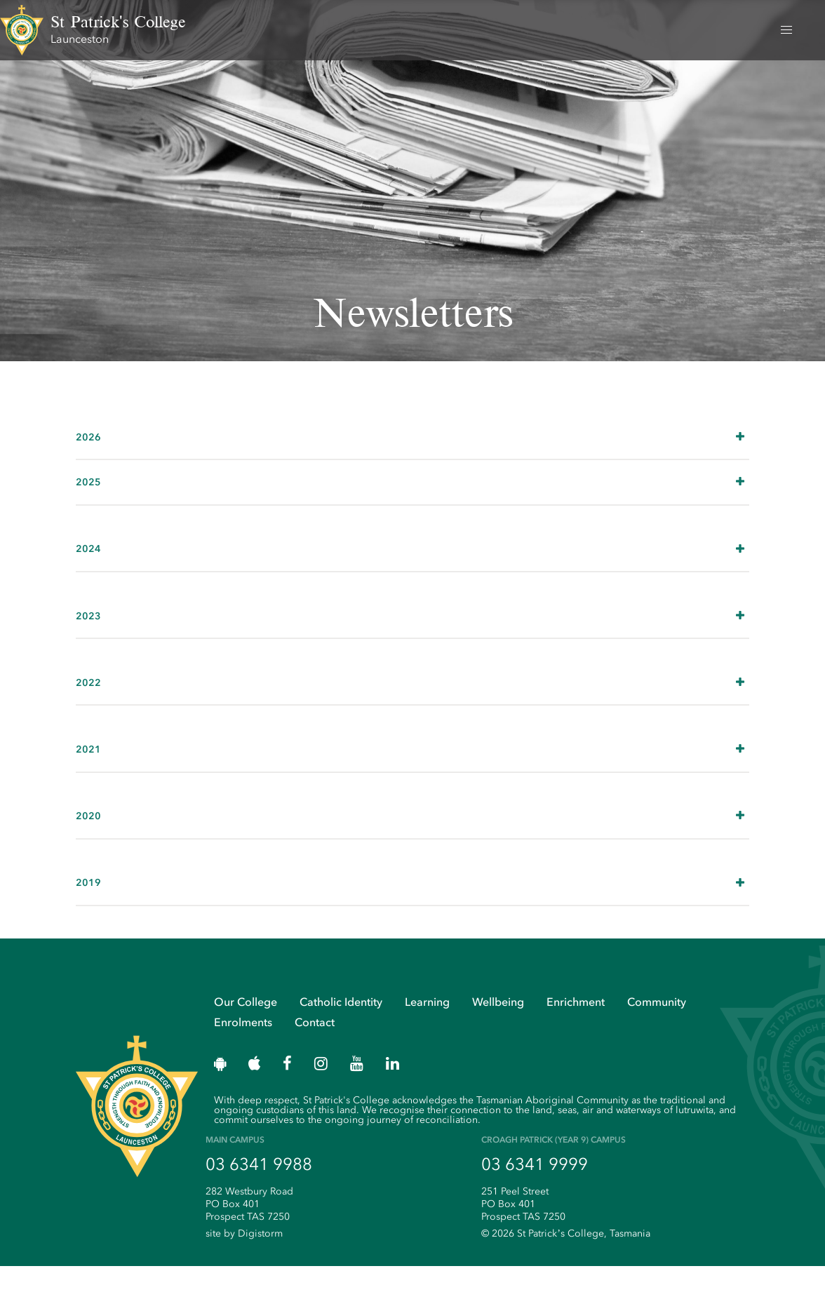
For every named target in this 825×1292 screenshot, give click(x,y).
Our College (245, 1027)
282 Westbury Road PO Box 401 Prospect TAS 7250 (249, 1230)
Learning (427, 1027)
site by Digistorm (244, 1260)
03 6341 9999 (534, 1190)
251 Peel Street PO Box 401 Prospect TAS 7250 (523, 1230)
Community (656, 1027)
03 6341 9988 (259, 1190)
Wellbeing (498, 1027)
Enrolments (243, 1047)
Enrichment (575, 1027)
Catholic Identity (341, 1027)
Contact (315, 1047)
